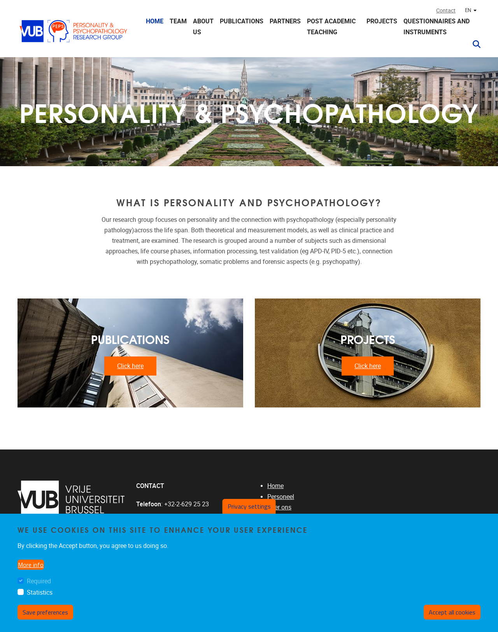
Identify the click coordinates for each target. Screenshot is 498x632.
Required (39, 582)
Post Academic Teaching (331, 26)
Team (178, 21)
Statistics (40, 593)
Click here (130, 366)
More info (31, 566)
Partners (285, 21)
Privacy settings (249, 508)
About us (203, 26)
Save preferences (45, 613)
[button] (473, 44)
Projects (381, 21)
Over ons (279, 507)
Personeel (280, 496)
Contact (446, 10)
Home (154, 21)
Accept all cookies (452, 613)
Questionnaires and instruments (436, 26)
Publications (241, 21)
